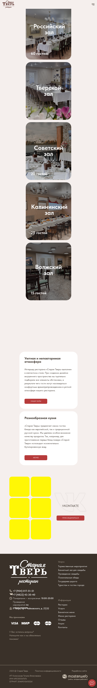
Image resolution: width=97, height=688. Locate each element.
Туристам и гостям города (71, 585)
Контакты (62, 627)
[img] (48, 151)
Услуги (61, 561)
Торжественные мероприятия (72, 566)
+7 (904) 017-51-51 (23, 590)
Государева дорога (67, 581)
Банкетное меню (66, 612)
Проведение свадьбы (68, 573)
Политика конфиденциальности (48, 671)
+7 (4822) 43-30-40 (24, 594)
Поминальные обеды (68, 577)
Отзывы (62, 619)
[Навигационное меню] (93, 4)
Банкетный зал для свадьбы (71, 570)
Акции (61, 623)
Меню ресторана (67, 616)
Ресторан (62, 604)
